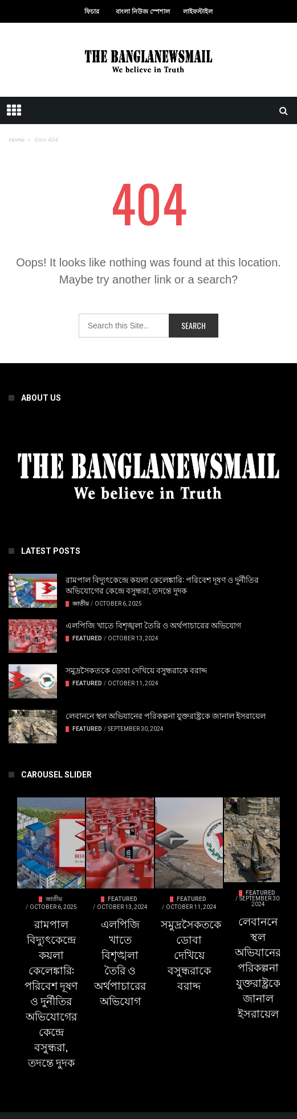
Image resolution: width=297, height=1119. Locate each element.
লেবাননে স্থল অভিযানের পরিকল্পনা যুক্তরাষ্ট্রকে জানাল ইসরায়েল (166, 715)
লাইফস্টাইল (198, 11)
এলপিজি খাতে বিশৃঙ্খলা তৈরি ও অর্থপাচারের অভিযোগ (153, 625)
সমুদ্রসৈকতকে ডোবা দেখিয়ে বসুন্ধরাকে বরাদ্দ (136, 670)
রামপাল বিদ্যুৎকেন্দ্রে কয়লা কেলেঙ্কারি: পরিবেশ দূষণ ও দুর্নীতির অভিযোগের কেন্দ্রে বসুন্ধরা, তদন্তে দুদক (162, 584)
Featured (87, 638)
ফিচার (91, 11)
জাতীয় (80, 603)
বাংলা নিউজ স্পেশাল (143, 11)
